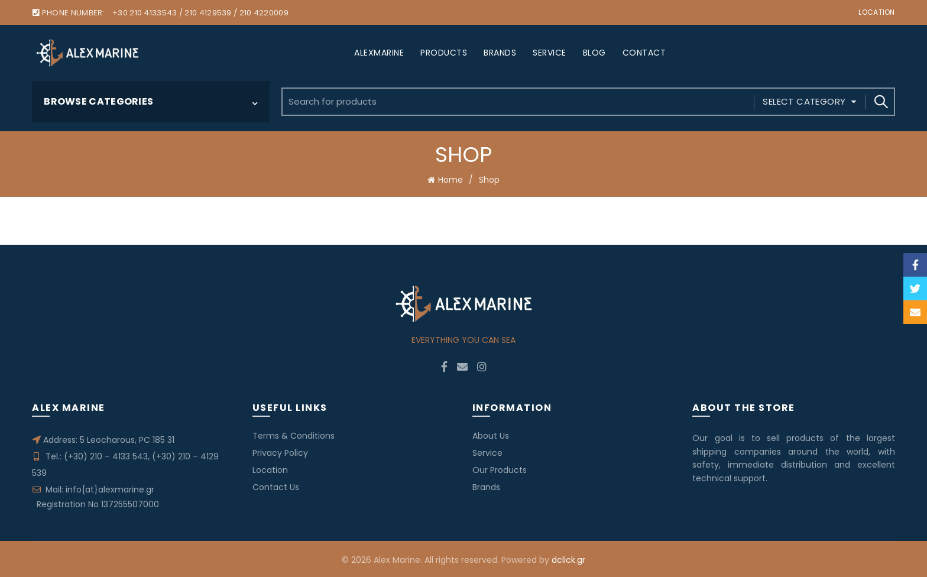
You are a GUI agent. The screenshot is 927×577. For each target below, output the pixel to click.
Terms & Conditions (293, 434)
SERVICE (549, 53)
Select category (804, 101)
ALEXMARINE (379, 53)
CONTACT (644, 53)
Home (450, 179)
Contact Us (275, 486)
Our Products (499, 469)
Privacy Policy (280, 452)
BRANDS (500, 53)
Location (876, 12)
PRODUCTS (443, 53)
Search (880, 102)
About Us (490, 434)
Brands (486, 486)
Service (487, 452)
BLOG (594, 53)
